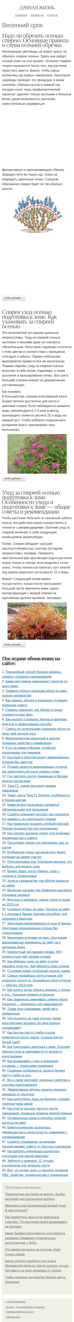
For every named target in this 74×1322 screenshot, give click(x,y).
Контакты (10, 1307)
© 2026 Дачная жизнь (15, 1302)
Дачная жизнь (37, 7)
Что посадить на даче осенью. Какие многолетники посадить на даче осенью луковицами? (31, 1023)
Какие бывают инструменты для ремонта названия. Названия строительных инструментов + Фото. (35, 1238)
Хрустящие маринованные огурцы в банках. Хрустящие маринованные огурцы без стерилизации (37, 928)
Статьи (52, 15)
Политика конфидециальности (20, 1312)
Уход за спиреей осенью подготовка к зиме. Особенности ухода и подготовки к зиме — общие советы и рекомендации (36, 502)
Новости (37, 15)
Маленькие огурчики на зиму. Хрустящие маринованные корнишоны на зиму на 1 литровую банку (34, 942)
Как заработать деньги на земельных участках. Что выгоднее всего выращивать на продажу (36, 1221)
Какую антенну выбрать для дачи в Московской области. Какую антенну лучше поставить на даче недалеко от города (36, 1265)
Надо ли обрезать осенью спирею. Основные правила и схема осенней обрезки (35, 40)
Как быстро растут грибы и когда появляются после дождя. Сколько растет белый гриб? (32, 1037)
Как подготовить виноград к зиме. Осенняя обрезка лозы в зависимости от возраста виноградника (36, 1051)
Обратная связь (13, 1317)
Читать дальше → (13, 297)
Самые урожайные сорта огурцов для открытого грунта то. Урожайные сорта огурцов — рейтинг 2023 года (36, 980)
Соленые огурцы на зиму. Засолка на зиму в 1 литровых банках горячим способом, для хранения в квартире (36, 914)
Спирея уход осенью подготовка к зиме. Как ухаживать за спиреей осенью (29, 319)
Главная (21, 15)
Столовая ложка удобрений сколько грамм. (39, 971)
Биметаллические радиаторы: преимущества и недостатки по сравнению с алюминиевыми (34, 1132)
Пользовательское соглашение (30, 1307)
